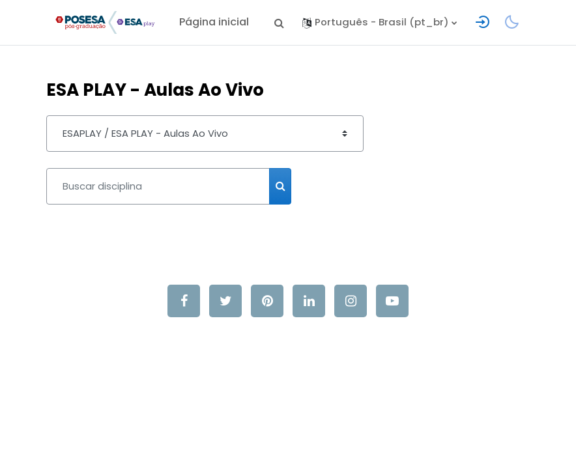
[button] (279, 22)
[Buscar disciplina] (158, 186)
